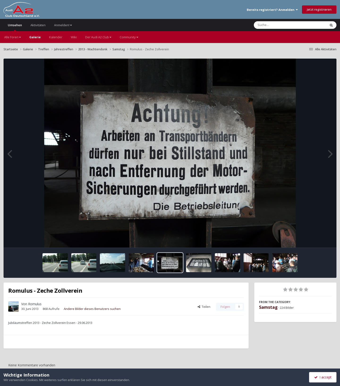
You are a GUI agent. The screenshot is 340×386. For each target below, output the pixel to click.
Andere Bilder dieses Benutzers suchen (92, 309)
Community (129, 37)
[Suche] (280, 25)
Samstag (268, 307)
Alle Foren (12, 37)
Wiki (74, 37)
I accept (323, 377)
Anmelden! (63, 25)
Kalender (55, 37)
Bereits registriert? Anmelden (272, 10)
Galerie (35, 37)
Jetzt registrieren (319, 9)
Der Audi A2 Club (98, 37)
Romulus (35, 304)
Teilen (204, 307)
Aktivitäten (38, 25)
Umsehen (15, 27)
